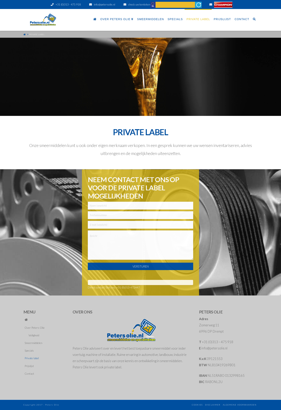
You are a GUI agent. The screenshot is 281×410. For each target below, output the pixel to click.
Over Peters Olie (35, 327)
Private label (32, 358)
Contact (29, 373)
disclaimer (213, 405)
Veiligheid (33, 335)
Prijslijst (29, 366)
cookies (197, 405)
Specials (29, 350)
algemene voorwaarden (240, 405)
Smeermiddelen (33, 343)
